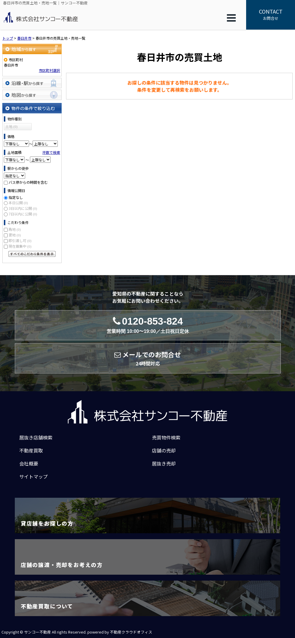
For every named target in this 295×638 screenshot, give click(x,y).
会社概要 (28, 463)
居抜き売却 (164, 463)
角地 (15, 229)
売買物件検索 (166, 437)
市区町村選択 (49, 70)
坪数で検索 (51, 152)
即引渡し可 (20, 240)
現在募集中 (20, 246)
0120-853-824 (148, 325)
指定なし (16, 197)
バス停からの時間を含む (28, 182)
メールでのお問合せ (147, 358)
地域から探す (32, 49)
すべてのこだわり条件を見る (32, 254)
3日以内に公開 (23, 208)
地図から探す (32, 95)
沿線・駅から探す (32, 83)
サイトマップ (33, 476)
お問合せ (271, 14)
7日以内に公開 (23, 213)
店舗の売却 (164, 450)
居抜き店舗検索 (35, 437)
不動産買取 (31, 450)
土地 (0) (11, 127)
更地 (15, 234)
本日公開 (18, 202)
